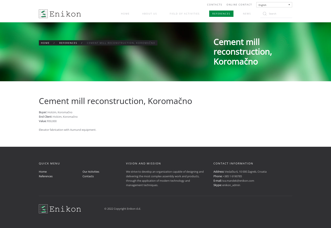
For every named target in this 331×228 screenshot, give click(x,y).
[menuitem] (274, 4)
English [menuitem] (262, 5)
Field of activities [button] (185, 13)
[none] (274, 4)
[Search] (276, 13)
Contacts (214, 4)
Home (125, 13)
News (247, 13)
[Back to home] (60, 13)
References (221, 13)
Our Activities (91, 171)
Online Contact (239, 4)
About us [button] (149, 13)
